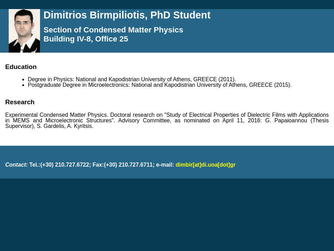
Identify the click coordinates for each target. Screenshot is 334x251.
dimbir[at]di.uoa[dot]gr (206, 165)
